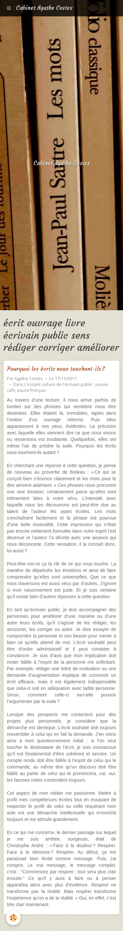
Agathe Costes (28, 378)
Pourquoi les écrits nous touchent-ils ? (56, 369)
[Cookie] (13, 917)
